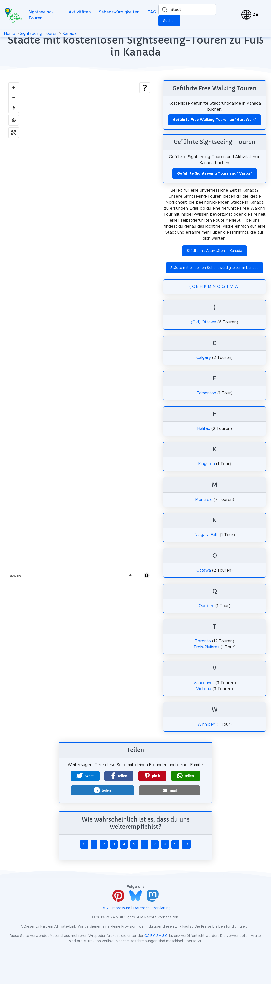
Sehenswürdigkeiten (119, 12)
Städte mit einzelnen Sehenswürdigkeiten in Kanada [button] (214, 268)
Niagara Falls (206, 535)
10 (186, 844)
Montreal (203, 500)
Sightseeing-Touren (40, 15)
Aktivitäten (80, 12)
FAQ (152, 12)
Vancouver (203, 683)
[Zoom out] (14, 98)
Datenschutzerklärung (152, 908)
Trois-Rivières (206, 647)
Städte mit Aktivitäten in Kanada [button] (214, 251)
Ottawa (203, 570)
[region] (79, 330)
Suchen (169, 21)
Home (9, 34)
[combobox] (187, 9)
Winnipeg (206, 724)
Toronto (203, 641)
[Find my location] (14, 120)
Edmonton (206, 393)
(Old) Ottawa (203, 322)
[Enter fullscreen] (14, 133)
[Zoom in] (14, 88)
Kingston (206, 464)
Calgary (203, 358)
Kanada (69, 34)
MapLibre (135, 575)
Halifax (203, 429)
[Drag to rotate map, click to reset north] (14, 108)
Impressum (121, 908)
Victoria (203, 689)
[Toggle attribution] (147, 575)
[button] (85, 776)
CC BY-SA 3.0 (156, 936)
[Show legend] (145, 88)
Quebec (206, 606)
